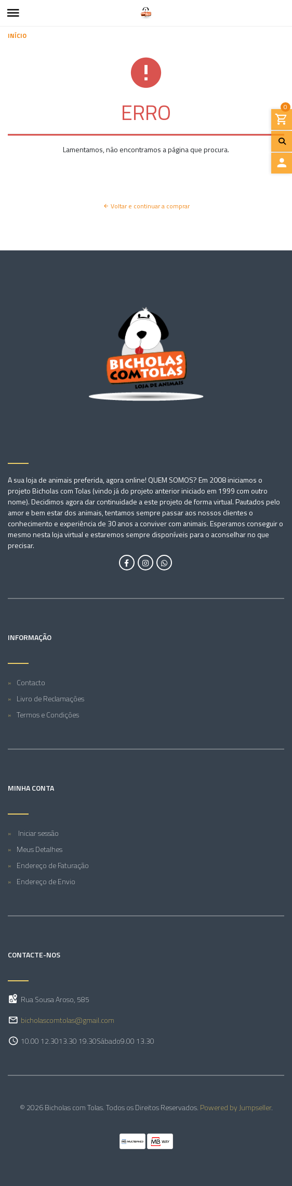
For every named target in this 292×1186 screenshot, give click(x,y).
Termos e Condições (48, 714)
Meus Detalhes (39, 849)
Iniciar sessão (38, 833)
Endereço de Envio (46, 881)
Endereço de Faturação (53, 865)
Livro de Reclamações (50, 698)
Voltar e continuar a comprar (146, 206)
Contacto (31, 682)
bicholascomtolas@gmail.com (67, 1020)
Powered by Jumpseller (235, 1107)
